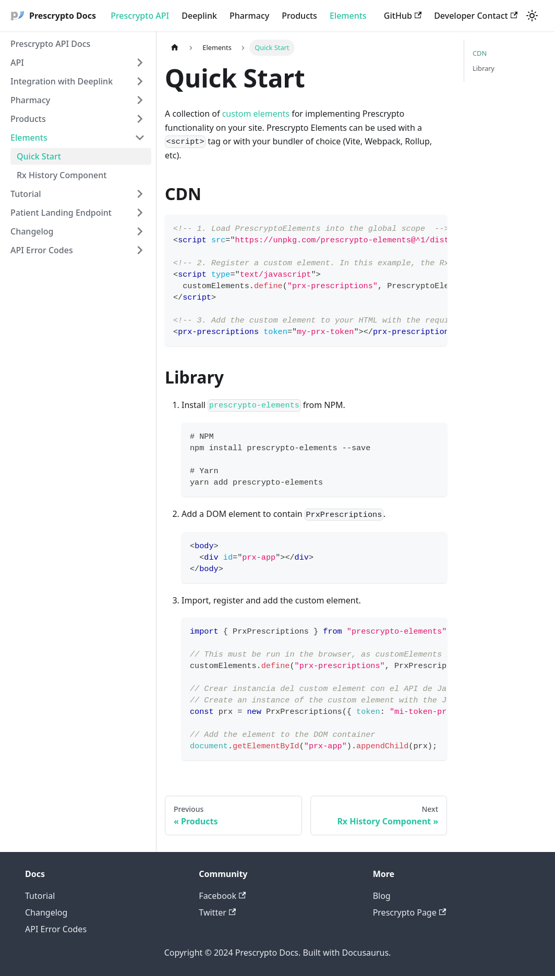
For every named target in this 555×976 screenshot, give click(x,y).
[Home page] (175, 48)
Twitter (217, 912)
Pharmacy (249, 15)
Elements (348, 15)
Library (483, 68)
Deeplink (199, 15)
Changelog (32, 231)
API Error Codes (41, 250)
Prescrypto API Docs (50, 44)
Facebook (222, 895)
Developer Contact (475, 15)
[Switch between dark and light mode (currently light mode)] (532, 15)
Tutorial (25, 194)
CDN (480, 53)
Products (299, 15)
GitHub (402, 15)
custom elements (255, 113)
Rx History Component (61, 175)
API (17, 62)
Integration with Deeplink (61, 81)
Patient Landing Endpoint (61, 212)
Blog (382, 895)
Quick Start (39, 156)
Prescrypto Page (409, 912)
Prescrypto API (140, 15)
